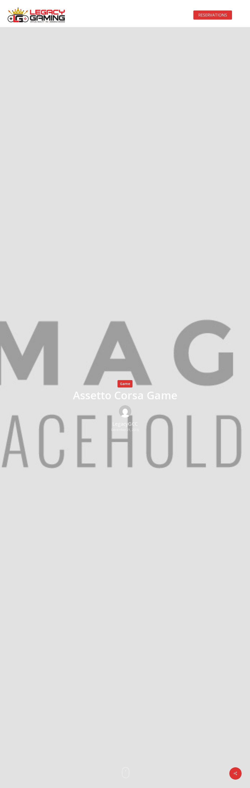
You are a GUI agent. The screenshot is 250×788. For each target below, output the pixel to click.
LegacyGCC (125, 423)
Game (125, 383)
